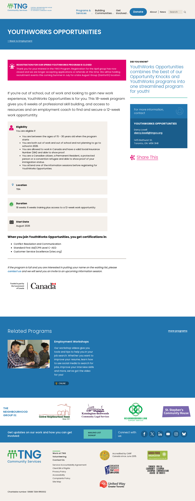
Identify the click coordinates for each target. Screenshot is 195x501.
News (163, 12)
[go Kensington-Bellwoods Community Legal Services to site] (95, 411)
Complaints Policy (61, 478)
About (153, 12)
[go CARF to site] (118, 457)
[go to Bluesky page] (184, 434)
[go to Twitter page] (152, 434)
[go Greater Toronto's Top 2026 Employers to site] (112, 471)
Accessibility (59, 474)
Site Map (57, 481)
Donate (138, 12)
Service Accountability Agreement (69, 464)
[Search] (175, 12)
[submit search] (185, 12)
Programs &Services (83, 12)
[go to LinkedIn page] (160, 434)
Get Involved (121, 12)
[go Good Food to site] (157, 457)
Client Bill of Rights (61, 468)
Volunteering (59, 456)
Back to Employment (21, 41)
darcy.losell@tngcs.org (148, 132)
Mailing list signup (94, 434)
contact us (14, 271)
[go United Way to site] (112, 485)
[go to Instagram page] (176, 434)
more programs (177, 330)
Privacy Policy (59, 471)
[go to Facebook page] (144, 434)
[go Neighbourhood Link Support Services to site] (136, 411)
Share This (147, 157)
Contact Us (58, 460)
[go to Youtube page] (168, 434)
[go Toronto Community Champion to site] (157, 471)
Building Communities (103, 12)
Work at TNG (59, 453)
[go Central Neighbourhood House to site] (54, 411)
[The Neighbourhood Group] (33, 7)
